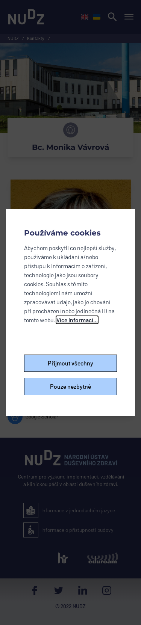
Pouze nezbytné (70, 386)
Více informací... (77, 319)
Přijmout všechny (70, 363)
